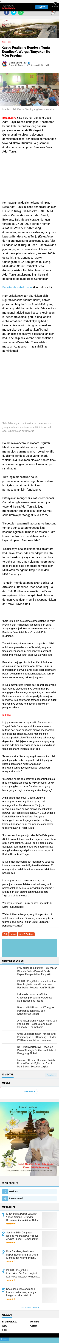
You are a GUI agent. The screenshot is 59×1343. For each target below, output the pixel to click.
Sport (5, 1330)
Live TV (41, 7)
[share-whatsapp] (21, 12)
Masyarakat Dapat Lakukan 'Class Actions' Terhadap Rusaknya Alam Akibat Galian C (22, 1217)
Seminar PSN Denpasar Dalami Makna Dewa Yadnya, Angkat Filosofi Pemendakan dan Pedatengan (22, 1236)
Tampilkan (51, 1075)
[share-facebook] (6, 12)
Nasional (13, 1191)
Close (4, 1339)
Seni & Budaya (26, 934)
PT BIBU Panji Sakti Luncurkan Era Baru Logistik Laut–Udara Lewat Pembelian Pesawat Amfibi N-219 (22, 1273)
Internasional (16, 1198)
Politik (33, 1326)
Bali (9, 42)
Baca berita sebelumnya (17, 287)
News (13, 934)
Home (4, 42)
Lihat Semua (29, 1091)
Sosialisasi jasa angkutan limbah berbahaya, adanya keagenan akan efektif (21, 1292)
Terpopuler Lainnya (29, 1307)
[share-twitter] (14, 12)
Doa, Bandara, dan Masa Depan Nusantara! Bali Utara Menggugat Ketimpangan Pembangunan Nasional (22, 1255)
